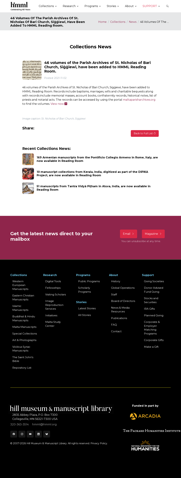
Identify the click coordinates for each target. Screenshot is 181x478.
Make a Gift (151, 346)
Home (102, 21)
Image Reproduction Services (54, 304)
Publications (119, 318)
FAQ (114, 324)
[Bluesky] (46, 434)
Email (128, 233)
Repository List (21, 367)
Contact (116, 331)
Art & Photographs (24, 340)
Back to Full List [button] (145, 133)
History (115, 281)
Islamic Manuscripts (20, 308)
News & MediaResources (120, 309)
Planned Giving (153, 315)
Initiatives (51, 315)
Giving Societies (154, 281)
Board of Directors (123, 301)
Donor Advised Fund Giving (153, 289)
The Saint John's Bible (22, 359)
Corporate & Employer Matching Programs (152, 327)
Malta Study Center (53, 323)
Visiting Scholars (55, 294)
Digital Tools (53, 281)
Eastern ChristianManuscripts (23, 297)
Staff (114, 294)
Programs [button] (91, 6)
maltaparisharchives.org (139, 99)
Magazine (153, 233)
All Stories (84, 315)
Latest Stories (87, 308)
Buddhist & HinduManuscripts (23, 318)
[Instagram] (22, 434)
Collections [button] (46, 6)
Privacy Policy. (99, 443)
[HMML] (20, 6)
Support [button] (150, 6)
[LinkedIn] (38, 434)
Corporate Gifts (154, 340)
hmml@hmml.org (44, 424)
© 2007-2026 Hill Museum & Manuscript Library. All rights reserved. (50, 443)
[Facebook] (13, 434)
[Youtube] (30, 434)
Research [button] (69, 6)
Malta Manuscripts (24, 326)
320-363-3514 (19, 424)
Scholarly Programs (84, 289)
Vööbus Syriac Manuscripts (21, 348)
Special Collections (24, 333)
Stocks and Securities (151, 300)
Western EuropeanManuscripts (20, 285)
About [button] (129, 6)
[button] (167, 6)
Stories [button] (111, 6)
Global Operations (123, 287)
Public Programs (89, 281)
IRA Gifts (149, 308)
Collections (117, 21)
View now (59, 103)
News (132, 21)
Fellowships (53, 287)
